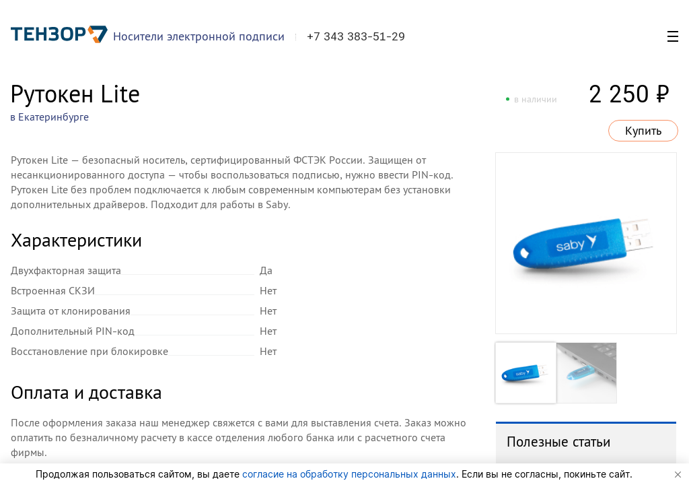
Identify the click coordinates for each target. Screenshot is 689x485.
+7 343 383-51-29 (356, 36)
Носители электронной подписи (199, 36)
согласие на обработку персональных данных (349, 474)
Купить (643, 130)
